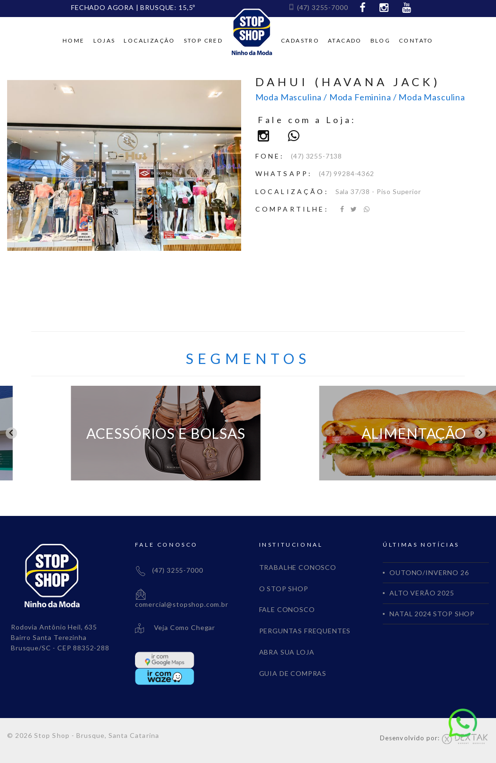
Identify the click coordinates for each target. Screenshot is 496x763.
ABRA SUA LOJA (287, 652)
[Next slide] (480, 433)
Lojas (104, 40)
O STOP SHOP (283, 589)
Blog (380, 40)
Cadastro (300, 40)
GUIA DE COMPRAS (293, 673)
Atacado (345, 40)
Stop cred (203, 40)
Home (74, 40)
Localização (149, 40)
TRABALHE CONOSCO (297, 567)
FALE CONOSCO (287, 609)
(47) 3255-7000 (318, 7)
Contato (416, 40)
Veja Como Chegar (175, 627)
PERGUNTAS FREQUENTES (305, 631)
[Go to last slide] (11, 433)
